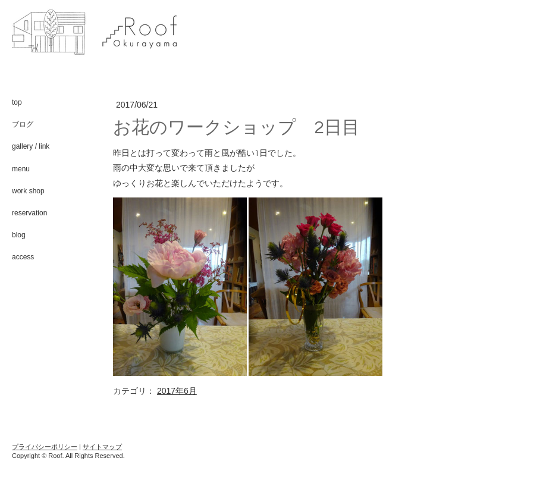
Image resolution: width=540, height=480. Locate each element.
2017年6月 (177, 391)
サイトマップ (102, 446)
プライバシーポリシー (44, 446)
